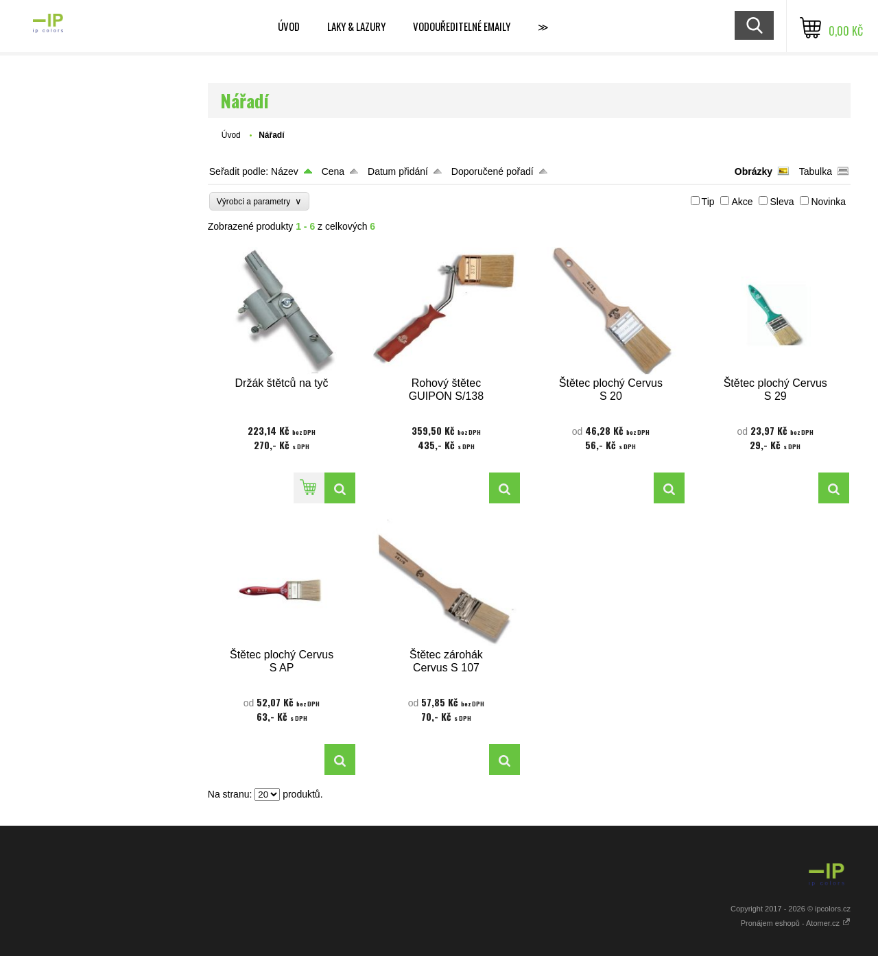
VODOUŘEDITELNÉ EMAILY (461, 26)
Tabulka (815, 171)
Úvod (231, 135)
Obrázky (753, 171)
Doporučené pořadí (492, 171)
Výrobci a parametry (259, 201)
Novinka (828, 201)
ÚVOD (289, 26)
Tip (708, 201)
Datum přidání (398, 171)
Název (284, 171)
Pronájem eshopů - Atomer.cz (796, 923)
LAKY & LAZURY (356, 26)
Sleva (782, 201)
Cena (333, 171)
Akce (741, 201)
